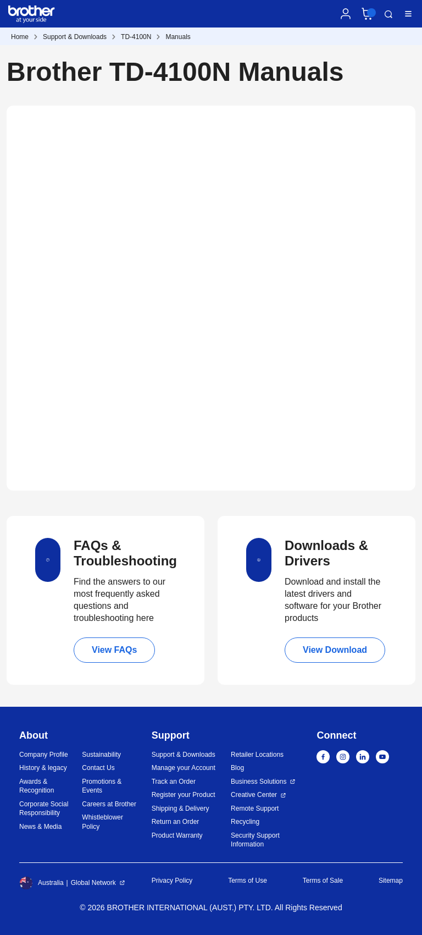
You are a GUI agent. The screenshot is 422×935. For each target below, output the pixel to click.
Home (20, 37)
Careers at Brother (109, 804)
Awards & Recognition (36, 786)
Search (388, 14)
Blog (237, 768)
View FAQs (114, 649)
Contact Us (98, 768)
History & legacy (43, 768)
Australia (41, 882)
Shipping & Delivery (180, 808)
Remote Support (255, 808)
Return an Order (175, 822)
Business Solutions (258, 781)
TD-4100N (136, 37)
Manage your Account (183, 768)
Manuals (177, 37)
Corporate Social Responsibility (43, 808)
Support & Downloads (75, 37)
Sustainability (101, 754)
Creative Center (254, 795)
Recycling (245, 822)
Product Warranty (177, 835)
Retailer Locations (257, 754)
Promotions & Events (101, 786)
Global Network (93, 883)
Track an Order (174, 781)
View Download (335, 649)
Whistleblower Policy (102, 822)
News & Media (40, 827)
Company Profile (43, 754)
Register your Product (183, 795)
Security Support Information (255, 840)
